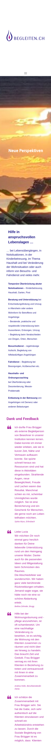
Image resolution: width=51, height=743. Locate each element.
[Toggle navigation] (25, 73)
